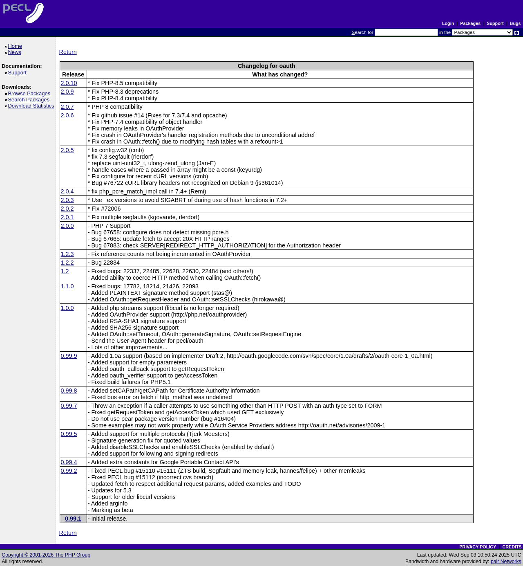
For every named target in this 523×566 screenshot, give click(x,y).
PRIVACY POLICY (477, 546)
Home (16, 46)
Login (448, 23)
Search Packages (29, 100)
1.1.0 (67, 286)
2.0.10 (69, 83)
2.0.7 (67, 106)
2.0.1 (67, 217)
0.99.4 (69, 462)
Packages (470, 23)
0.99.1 (73, 518)
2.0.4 (67, 191)
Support (495, 23)
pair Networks (506, 561)
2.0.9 (67, 91)
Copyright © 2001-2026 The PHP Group (46, 555)
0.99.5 (69, 434)
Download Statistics (32, 106)
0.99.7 (69, 405)
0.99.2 (69, 470)
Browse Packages (30, 93)
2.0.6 (67, 115)
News (15, 52)
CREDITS (511, 546)
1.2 (65, 271)
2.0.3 (67, 200)
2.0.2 (67, 208)
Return (68, 52)
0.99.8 (69, 390)
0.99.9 (69, 356)
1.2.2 (67, 262)
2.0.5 (67, 150)
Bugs (515, 23)
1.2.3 (67, 254)
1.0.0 (67, 308)
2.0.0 (67, 225)
